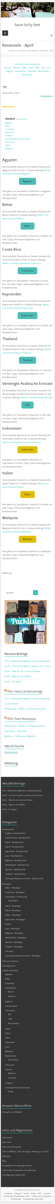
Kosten (8, 924)
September (20, 71)
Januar (8, 67)
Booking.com (11, 752)
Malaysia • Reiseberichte (15, 860)
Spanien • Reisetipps (14, 942)
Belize (27, 226)
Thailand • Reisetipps (14, 947)
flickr (40, 1193)
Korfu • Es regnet (13, 681)
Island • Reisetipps (13, 910)
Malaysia (27, 539)
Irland (7, 1029)
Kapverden (27, 315)
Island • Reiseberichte (14, 847)
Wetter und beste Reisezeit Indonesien (21, 442)
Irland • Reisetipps (13, 906)
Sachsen (12, 996)
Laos (7, 1047)
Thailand (27, 360)
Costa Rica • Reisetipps (15, 892)
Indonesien (27, 449)
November (43, 71)
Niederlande (10, 1056)
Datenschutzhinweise (11, 1147)
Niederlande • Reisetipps (15, 938)
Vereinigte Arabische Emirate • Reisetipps (22, 956)
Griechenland (11, 703)
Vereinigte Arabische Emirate (17, 1088)
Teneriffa (12, 1078)
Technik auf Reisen (10, 961)
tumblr (26, 1193)
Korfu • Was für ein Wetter (18, 676)
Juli (48, 67)
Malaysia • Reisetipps (14, 933)
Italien (27, 494)
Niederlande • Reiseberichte (17, 865)
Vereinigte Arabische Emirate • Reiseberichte (24, 878)
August (9, 71)
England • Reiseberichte (15, 833)
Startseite (22, 51)
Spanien (8, 1069)
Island (7, 1033)
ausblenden (22, 119)
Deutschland (10, 988)
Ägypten (27, 181)
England (8, 1001)
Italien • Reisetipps (13, 915)
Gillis (10, 1019)
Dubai (10, 1091)
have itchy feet (27, 25)
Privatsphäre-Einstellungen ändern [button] (17, 1166)
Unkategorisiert (9, 966)
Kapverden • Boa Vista (16, 731)
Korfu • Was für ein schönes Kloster (22, 671)
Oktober (32, 71)
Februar (17, 67)
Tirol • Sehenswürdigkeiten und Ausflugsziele (27, 661)
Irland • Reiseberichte (14, 842)
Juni (43, 67)
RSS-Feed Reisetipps (21, 719)
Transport (9, 951)
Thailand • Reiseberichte (15, 874)
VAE (27, 405)
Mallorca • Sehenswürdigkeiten (20, 736)
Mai (38, 67)
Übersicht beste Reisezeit (27, 64)
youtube (47, 1193)
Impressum (7, 1137)
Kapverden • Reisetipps (15, 919)
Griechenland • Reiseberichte (17, 838)
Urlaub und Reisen (10, 970)
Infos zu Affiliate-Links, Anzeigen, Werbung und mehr (25, 1151)
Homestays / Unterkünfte (16, 897)
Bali (9, 1014)
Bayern (11, 992)
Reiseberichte (8, 829)
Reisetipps (6, 884)
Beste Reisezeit (33, 51)
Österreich (9, 1065)
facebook (8, 1193)
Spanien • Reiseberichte (15, 869)
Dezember (27, 74)
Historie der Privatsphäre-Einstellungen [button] (19, 1170)
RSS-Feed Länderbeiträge (25, 691)
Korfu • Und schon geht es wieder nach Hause (28, 666)
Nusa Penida (13, 1023)
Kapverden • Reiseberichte (16, 851)
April (31, 67)
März (25, 67)
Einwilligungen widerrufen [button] (13, 1175)
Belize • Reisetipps (13, 888)
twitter (33, 1193)
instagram (18, 1193)
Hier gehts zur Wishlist (12, 1112)
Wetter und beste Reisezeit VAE (36, 397)
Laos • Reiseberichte (14, 856)
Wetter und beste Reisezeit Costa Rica (21, 263)
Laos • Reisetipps (12, 928)
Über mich (6, 1142)
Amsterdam (13, 1060)
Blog (4, 1161)
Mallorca (12, 1073)
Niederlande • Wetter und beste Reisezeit (25, 709)
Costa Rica (28, 270)
